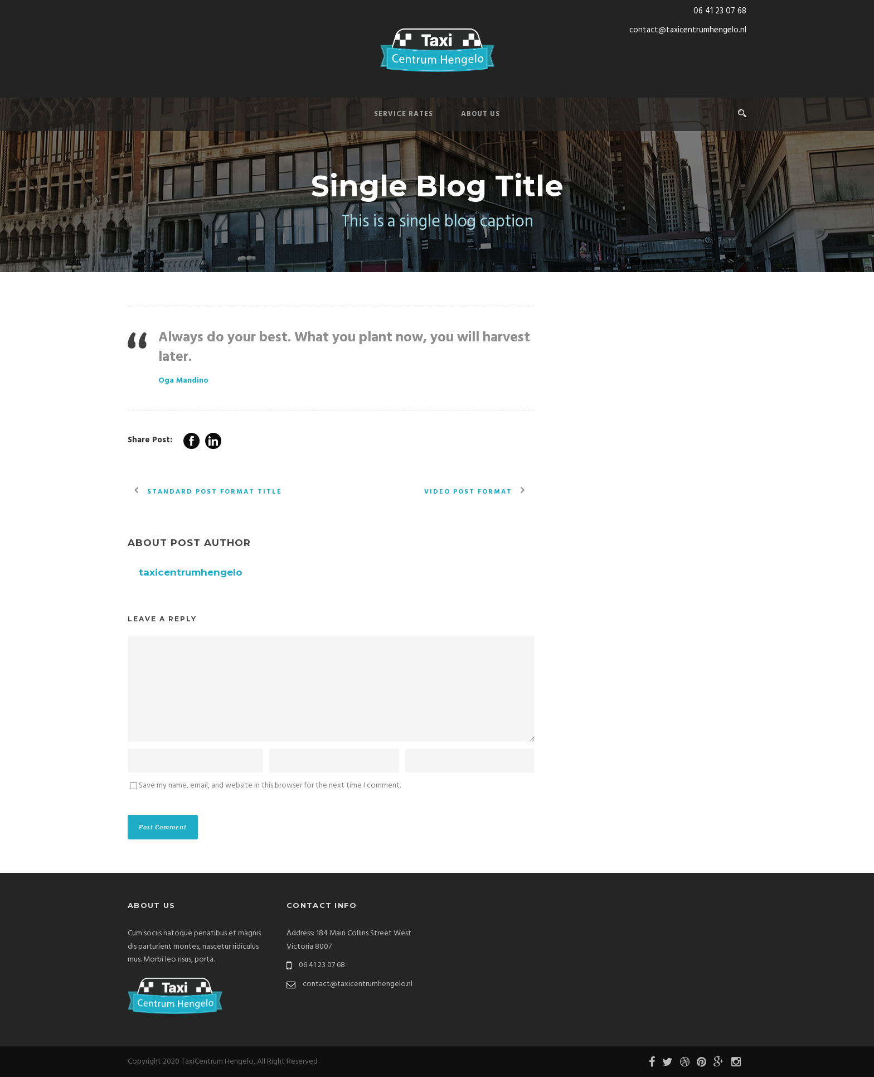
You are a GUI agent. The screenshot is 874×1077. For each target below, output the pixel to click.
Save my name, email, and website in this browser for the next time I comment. (270, 785)
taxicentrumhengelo (190, 572)
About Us (480, 114)
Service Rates (403, 114)
